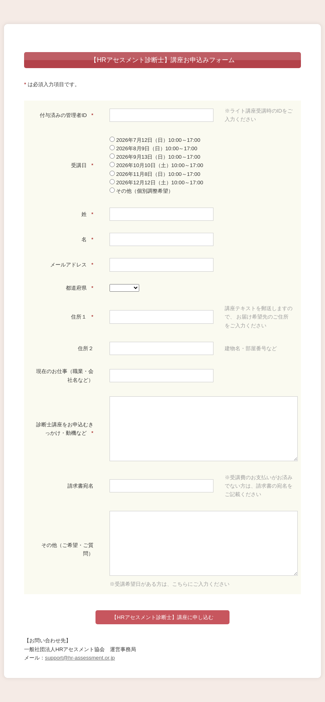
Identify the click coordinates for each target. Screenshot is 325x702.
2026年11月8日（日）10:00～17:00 (155, 174)
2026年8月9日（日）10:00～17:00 (153, 148)
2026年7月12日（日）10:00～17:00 (155, 140)
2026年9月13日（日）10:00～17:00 (155, 157)
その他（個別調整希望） (142, 191)
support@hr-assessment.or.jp (80, 658)
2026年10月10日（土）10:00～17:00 (156, 165)
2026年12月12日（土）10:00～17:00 (156, 183)
